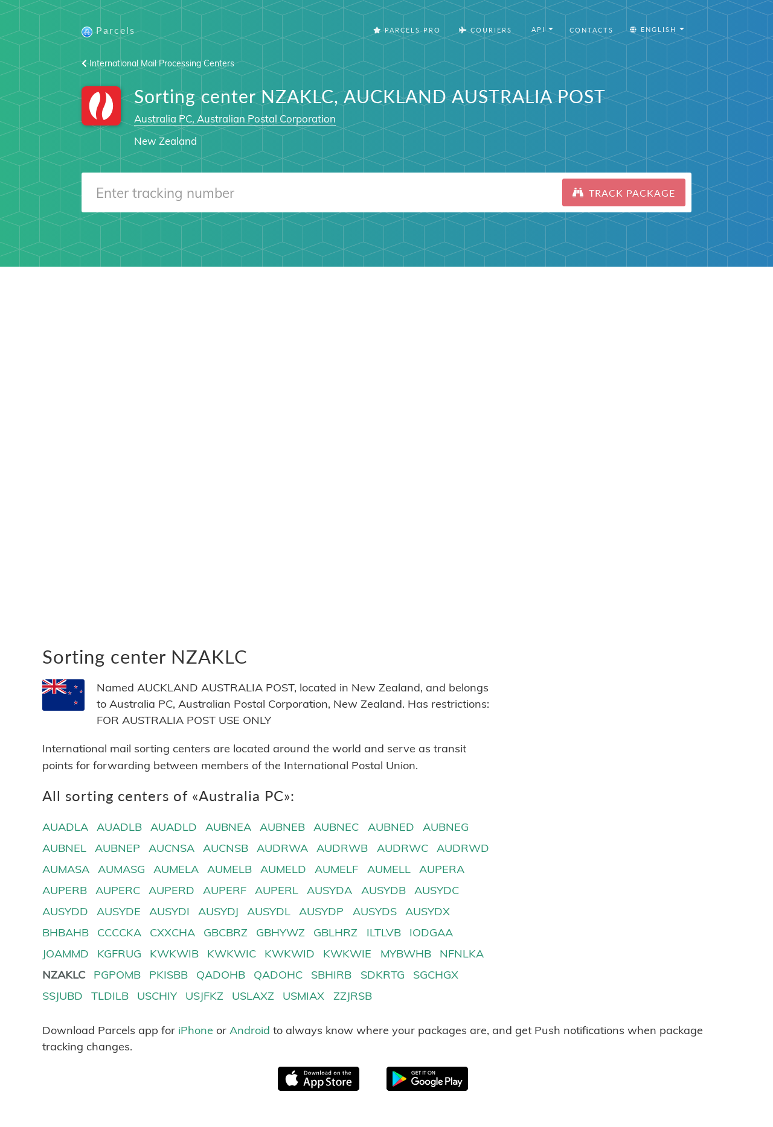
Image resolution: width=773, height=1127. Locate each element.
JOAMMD (65, 953)
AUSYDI (169, 911)
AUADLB (119, 827)
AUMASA (65, 869)
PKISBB (168, 975)
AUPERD (171, 890)
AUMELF (336, 869)
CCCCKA (119, 932)
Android (249, 1030)
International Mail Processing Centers (158, 63)
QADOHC (278, 975)
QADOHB (220, 975)
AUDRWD (463, 848)
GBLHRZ (335, 932)
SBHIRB (331, 975)
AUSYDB (383, 890)
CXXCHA (172, 932)
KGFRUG (119, 953)
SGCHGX (435, 975)
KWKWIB (174, 953)
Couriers (485, 30)
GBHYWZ (280, 932)
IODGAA (431, 932)
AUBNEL (64, 848)
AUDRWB (342, 848)
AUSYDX (427, 911)
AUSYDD (65, 911)
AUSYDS (375, 911)
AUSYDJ (218, 911)
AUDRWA (282, 848)
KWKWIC (231, 953)
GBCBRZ (226, 932)
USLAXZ (253, 996)
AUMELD (283, 869)
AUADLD (173, 827)
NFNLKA (462, 953)
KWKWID (290, 953)
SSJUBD (62, 996)
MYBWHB (405, 953)
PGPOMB (117, 975)
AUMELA (176, 869)
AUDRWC (402, 848)
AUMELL (389, 869)
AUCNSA (171, 848)
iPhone (195, 1030)
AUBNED (391, 827)
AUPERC (117, 890)
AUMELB (229, 869)
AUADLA (65, 827)
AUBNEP (117, 848)
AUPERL (276, 890)
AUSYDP (321, 911)
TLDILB (110, 996)
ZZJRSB (352, 996)
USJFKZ (204, 996)
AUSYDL (268, 911)
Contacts (591, 30)
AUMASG (121, 869)
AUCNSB (225, 848)
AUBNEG (446, 827)
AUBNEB (282, 827)
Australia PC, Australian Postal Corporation (235, 118)
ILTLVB (384, 932)
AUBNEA (228, 827)
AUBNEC (336, 827)
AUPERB (64, 890)
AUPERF (224, 890)
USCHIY (157, 996)
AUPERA (441, 869)
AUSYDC (436, 890)
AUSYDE (119, 911)
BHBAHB (65, 932)
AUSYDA (329, 890)
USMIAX (303, 996)
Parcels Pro (407, 30)
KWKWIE (347, 953)
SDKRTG (383, 975)
